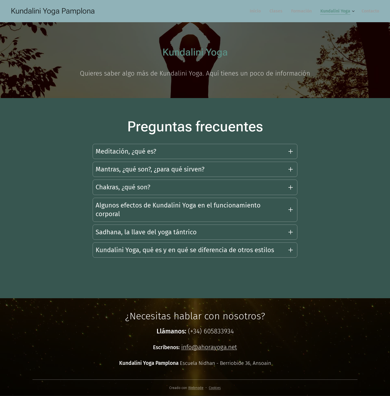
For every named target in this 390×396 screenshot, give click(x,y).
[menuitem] (256, 11)
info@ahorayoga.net (209, 347)
